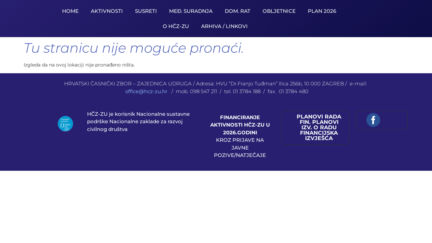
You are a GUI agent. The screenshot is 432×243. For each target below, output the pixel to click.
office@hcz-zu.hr (147, 91)
